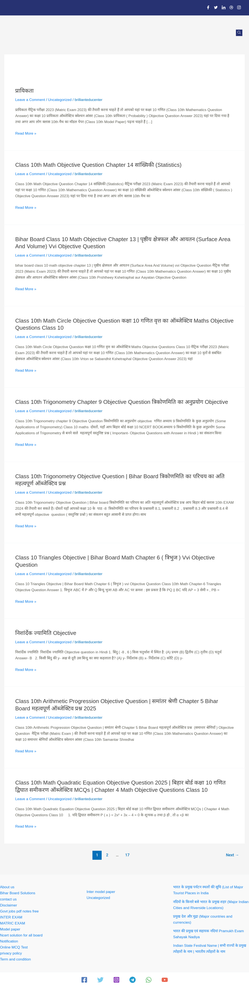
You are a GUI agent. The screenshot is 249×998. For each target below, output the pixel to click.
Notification (9, 941)
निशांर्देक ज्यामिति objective (45, 633)
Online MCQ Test (14, 947)
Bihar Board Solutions (17, 893)
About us (7, 887)
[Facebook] (208, 8)
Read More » (25, 133)
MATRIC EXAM (12, 923)
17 (127, 855)
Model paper (10, 929)
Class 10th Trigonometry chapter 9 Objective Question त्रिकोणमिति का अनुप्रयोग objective (121, 402)
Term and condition (15, 959)
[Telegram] (132, 980)
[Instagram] (239, 8)
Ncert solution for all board (21, 935)
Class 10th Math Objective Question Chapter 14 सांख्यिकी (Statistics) (98, 165)
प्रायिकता (24, 90)
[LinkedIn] (223, 8)
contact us (8, 899)
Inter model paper (101, 892)
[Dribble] (231, 8)
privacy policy (11, 953)
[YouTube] (164, 980)
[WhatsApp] (148, 980)
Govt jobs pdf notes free (19, 911)
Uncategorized (60, 100)
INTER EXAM (11, 917)
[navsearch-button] (239, 33)
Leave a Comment (30, 100)
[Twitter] (216, 8)
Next (232, 855)
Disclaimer (8, 905)
